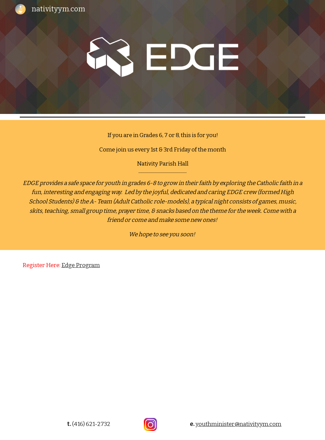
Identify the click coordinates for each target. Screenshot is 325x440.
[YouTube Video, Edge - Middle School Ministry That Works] (162, 345)
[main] (162, 185)
